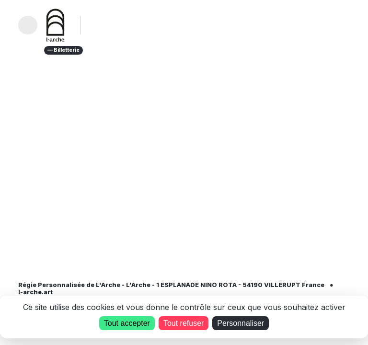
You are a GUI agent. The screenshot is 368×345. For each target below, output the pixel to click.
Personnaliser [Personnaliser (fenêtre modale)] (240, 323)
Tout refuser (183, 323)
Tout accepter (127, 323)
